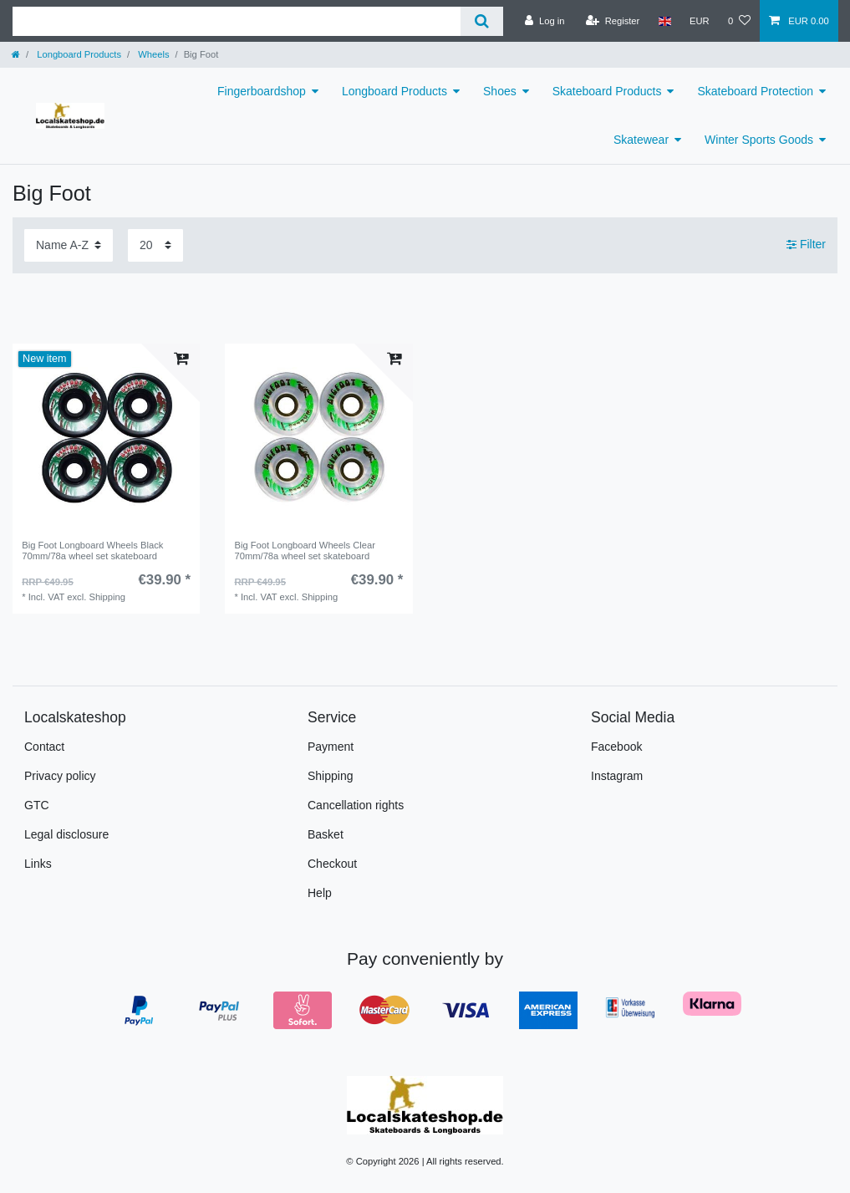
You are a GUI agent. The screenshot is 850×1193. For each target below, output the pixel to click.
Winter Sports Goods (759, 139)
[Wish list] (739, 21)
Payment (331, 746)
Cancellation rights (356, 805)
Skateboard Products (607, 91)
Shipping (331, 776)
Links (38, 863)
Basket (326, 834)
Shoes (500, 91)
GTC (36, 805)
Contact (44, 746)
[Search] (482, 21)
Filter (806, 244)
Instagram (617, 776)
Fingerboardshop (261, 91)
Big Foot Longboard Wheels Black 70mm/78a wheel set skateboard (92, 550)
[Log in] (544, 21)
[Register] (613, 21)
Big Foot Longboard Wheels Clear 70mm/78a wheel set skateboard (304, 550)
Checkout (332, 863)
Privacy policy (60, 776)
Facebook (616, 746)
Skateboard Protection (755, 91)
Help (320, 893)
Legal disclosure (66, 834)
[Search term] (237, 21)
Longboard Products (77, 54)
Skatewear (641, 139)
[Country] (664, 21)
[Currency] (699, 21)
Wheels (152, 54)
